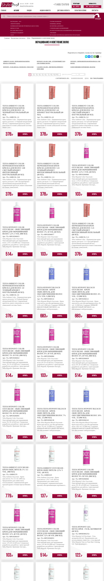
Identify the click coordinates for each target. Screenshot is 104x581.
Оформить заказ (92, 6)
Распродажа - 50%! (15, 21)
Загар (12, 35)
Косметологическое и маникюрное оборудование (65, 30)
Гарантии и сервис (80, 11)
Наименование (77, 78)
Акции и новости (45, 11)
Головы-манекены (55, 21)
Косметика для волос (56, 26)
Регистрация (76, 3)
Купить (25, 134)
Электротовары (15, 23)
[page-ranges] (78, 74)
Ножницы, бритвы (55, 23)
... (59, 75)
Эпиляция (53, 32)
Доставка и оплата (63, 11)
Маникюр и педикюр (16, 32)
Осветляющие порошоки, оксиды (82, 67)
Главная (6, 10)
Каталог (16, 11)
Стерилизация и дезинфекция (59, 28)
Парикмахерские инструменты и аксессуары (24, 26)
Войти (76, 6)
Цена (87, 78)
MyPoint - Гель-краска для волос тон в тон (18, 67)
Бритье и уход (14, 28)
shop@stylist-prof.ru (26, 6)
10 (56, 75)
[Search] (48, 16)
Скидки (29, 11)
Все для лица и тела (16, 30)
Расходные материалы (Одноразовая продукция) (65, 35)
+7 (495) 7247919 (61, 4)
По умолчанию (96, 78)
